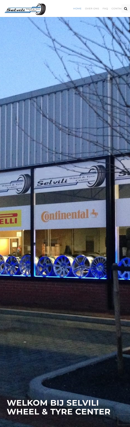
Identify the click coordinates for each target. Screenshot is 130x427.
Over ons (92, 8)
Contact (118, 8)
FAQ (105, 8)
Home (77, 8)
